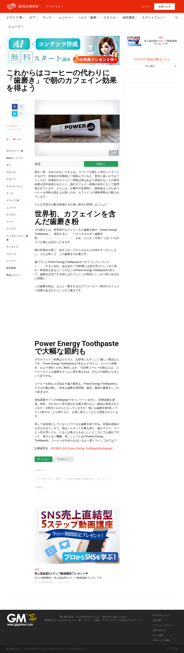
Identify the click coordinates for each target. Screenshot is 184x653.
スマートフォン (152, 17)
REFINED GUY (59, 448)
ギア (32, 17)
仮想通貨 (129, 17)
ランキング (12, 246)
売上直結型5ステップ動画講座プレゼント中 (61, 573)
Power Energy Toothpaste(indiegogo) (90, 448)
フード (10, 221)
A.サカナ (13, 126)
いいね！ (43, 459)
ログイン (146, 6)
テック (47, 17)
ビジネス (11, 214)
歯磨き (40, 487)
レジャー (65, 17)
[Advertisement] (18, 328)
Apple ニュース (14, 157)
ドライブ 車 (14, 17)
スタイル (109, 17)
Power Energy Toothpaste (79, 478)
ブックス (11, 228)
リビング (11, 253)
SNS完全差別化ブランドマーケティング (56, 582)
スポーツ (11, 179)
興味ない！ (64, 459)
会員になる (164, 6)
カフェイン (104, 478)
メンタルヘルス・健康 (48, 478)
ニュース (14, 26)
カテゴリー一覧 (14, 151)
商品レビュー (13, 275)
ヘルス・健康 (87, 17)
